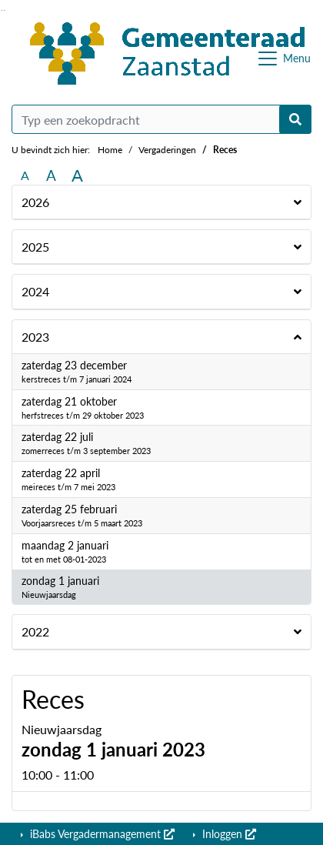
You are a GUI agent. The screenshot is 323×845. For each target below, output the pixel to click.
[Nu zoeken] (295, 119)
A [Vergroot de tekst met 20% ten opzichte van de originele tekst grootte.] (51, 175)
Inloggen (227, 833)
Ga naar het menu (4, 10)
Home (110, 149)
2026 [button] (35, 202)
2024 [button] (35, 291)
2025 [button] (35, 246)
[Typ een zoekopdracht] (161, 119)
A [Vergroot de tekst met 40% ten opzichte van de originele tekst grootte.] (77, 175)
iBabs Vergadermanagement (101, 833)
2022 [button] (35, 631)
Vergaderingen (167, 149)
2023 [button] (35, 336)
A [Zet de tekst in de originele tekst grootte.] (25, 175)
